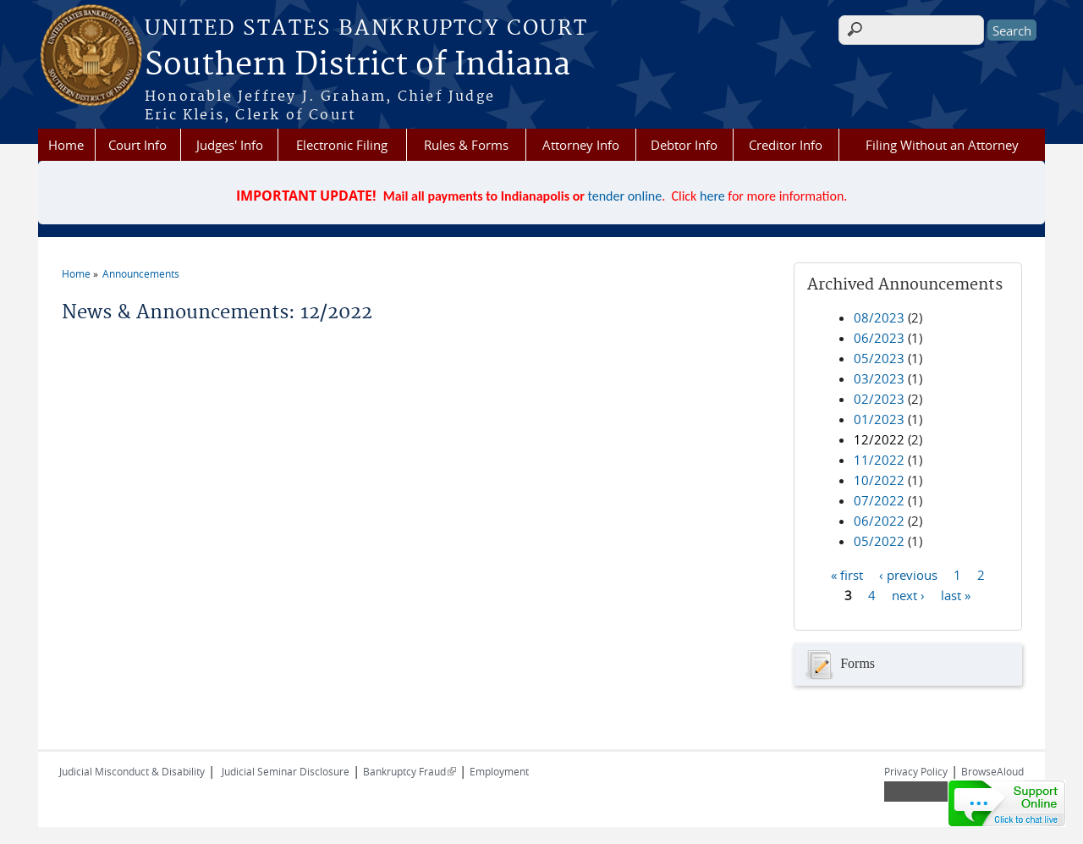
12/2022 (879, 439)
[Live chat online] (1007, 803)
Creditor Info (785, 144)
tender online (625, 196)
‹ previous (908, 573)
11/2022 (879, 459)
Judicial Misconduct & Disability (132, 771)
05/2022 (879, 540)
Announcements (140, 273)
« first (847, 573)
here (712, 196)
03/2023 (879, 378)
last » (955, 594)
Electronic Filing (342, 144)
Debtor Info (684, 144)
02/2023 (879, 398)
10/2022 (879, 480)
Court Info (137, 144)
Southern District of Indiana (357, 65)
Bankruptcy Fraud (409, 771)
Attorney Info (580, 144)
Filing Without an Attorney (942, 144)
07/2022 (879, 500)
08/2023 (879, 317)
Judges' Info (229, 144)
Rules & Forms (466, 144)
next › (908, 594)
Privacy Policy (916, 771)
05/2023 (879, 358)
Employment (499, 771)
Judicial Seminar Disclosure (285, 771)
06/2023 (879, 337)
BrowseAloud (992, 771)
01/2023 (879, 419)
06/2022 (879, 520)
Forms (838, 664)
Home (66, 144)
